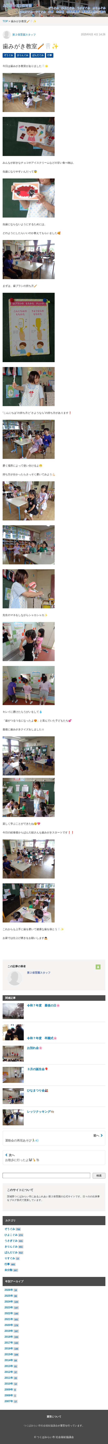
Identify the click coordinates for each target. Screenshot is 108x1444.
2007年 (9, 1401)
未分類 (60, 11)
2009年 (9, 1389)
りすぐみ (40, 11)
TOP (5, 21)
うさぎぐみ (83, 7)
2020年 (9, 1325)
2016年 (9, 1348)
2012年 (9, 1372)
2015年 (9, 1354)
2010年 (9, 1383)
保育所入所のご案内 (93, 11)
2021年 (9, 1319)
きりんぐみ (98, 7)
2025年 (9, 1295)
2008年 (9, 1395)
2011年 (9, 1377)
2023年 (9, 1307)
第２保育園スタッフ (24, 34)
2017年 (9, 1342)
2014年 (9, 1360)
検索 (99, 1175)
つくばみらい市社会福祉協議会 (41, 1425)
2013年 (9, 1366)
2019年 (9, 1331)
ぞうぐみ (53, 7)
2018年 (9, 1336)
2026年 (9, 1289)
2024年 (9, 1301)
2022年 (9, 1313)
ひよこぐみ (67, 7)
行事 (50, 11)
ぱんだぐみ (26, 11)
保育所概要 (72, 11)
